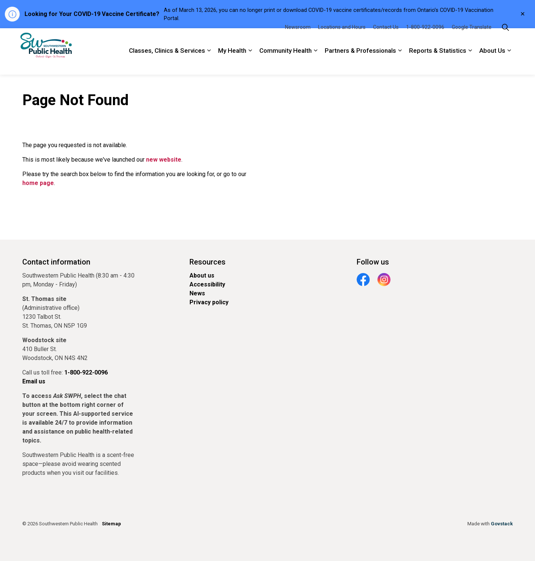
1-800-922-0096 (425, 40)
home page (38, 183)
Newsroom (298, 40)
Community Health (285, 63)
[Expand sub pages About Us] (509, 63)
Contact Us (386, 40)
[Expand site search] (505, 40)
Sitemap (111, 523)
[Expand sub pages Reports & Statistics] (470, 63)
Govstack (502, 523)
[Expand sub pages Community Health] (315, 63)
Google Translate (472, 40)
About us (201, 275)
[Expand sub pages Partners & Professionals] (399, 63)
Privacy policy (208, 302)
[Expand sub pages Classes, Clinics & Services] (209, 63)
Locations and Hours (342, 40)
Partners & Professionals (360, 63)
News (197, 293)
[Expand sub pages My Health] (250, 63)
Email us (33, 381)
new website (163, 159)
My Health (232, 63)
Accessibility (207, 284)
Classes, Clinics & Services (167, 63)
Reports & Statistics (437, 63)
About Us (492, 63)
